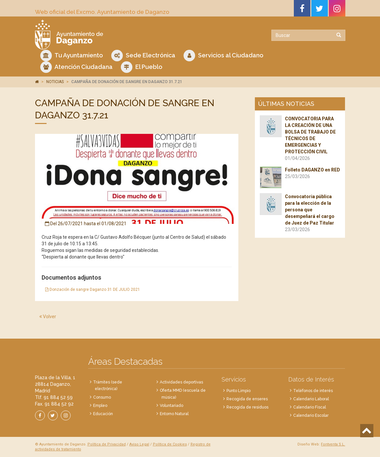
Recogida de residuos (247, 407)
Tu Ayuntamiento (71, 55)
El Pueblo (141, 67)
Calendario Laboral (311, 399)
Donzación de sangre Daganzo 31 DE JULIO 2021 (92, 289)
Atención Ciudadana (76, 67)
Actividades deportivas (181, 382)
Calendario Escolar (310, 415)
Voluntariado (171, 405)
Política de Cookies (170, 444)
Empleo (100, 405)
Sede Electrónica (143, 55)
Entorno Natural (174, 413)
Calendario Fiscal (309, 407)
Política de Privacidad (106, 444)
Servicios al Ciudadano (223, 55)
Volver (47, 316)
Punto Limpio (238, 390)
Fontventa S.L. (333, 444)
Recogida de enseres (247, 399)
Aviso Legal (139, 444)
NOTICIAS (55, 81)
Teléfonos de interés (313, 390)
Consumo (102, 397)
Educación (103, 413)
